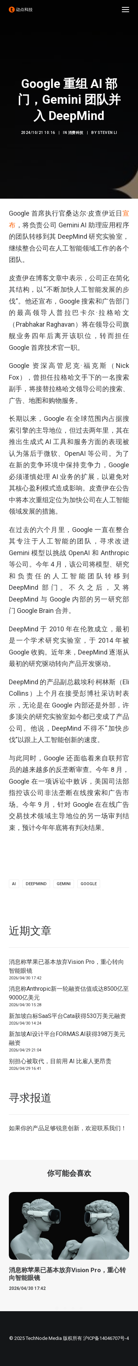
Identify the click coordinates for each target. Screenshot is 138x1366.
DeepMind (36, 883)
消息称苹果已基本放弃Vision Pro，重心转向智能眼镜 (66, 966)
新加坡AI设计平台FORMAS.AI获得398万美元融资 (67, 1038)
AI (14, 883)
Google (89, 883)
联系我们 (109, 1128)
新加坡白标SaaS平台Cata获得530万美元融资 (67, 1015)
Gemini (64, 883)
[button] (125, 9)
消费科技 (76, 133)
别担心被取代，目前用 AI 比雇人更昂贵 (60, 1061)
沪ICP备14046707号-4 (106, 1338)
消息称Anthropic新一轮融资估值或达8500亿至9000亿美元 (69, 993)
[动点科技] (20, 10)
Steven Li (107, 133)
